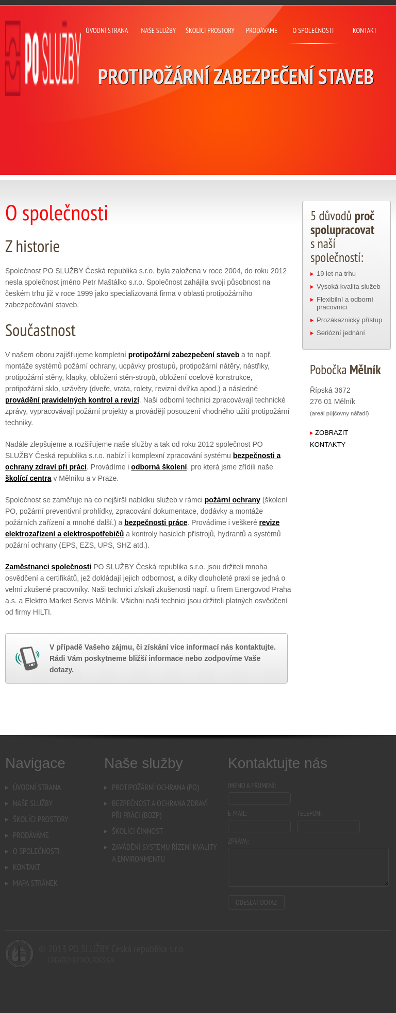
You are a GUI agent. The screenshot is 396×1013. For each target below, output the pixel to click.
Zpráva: (238, 841)
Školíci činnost (137, 831)
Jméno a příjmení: (252, 785)
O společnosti (313, 31)
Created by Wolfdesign (81, 960)
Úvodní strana (107, 31)
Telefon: (309, 813)
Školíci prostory (41, 819)
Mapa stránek (35, 883)
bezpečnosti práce (155, 522)
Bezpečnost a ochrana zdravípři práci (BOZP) (160, 809)
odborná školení (159, 467)
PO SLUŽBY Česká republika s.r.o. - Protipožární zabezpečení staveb (43, 59)
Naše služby (158, 31)
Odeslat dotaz (256, 902)
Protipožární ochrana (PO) (155, 787)
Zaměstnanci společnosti (48, 567)
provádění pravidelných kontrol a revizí (72, 400)
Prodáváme (262, 31)
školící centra (28, 478)
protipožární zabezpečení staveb (184, 355)
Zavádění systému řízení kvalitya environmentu (164, 853)
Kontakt (365, 31)
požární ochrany (232, 500)
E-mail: (238, 813)
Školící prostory (210, 31)
